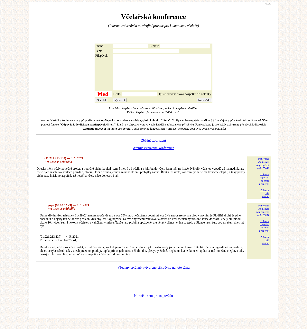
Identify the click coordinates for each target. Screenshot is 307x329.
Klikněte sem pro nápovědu (153, 303)
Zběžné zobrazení (153, 147)
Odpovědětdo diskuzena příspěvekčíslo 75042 (262, 170)
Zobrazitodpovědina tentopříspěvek (264, 186)
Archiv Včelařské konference (153, 155)
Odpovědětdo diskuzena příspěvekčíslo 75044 (262, 217)
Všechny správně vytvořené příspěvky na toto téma (153, 274)
